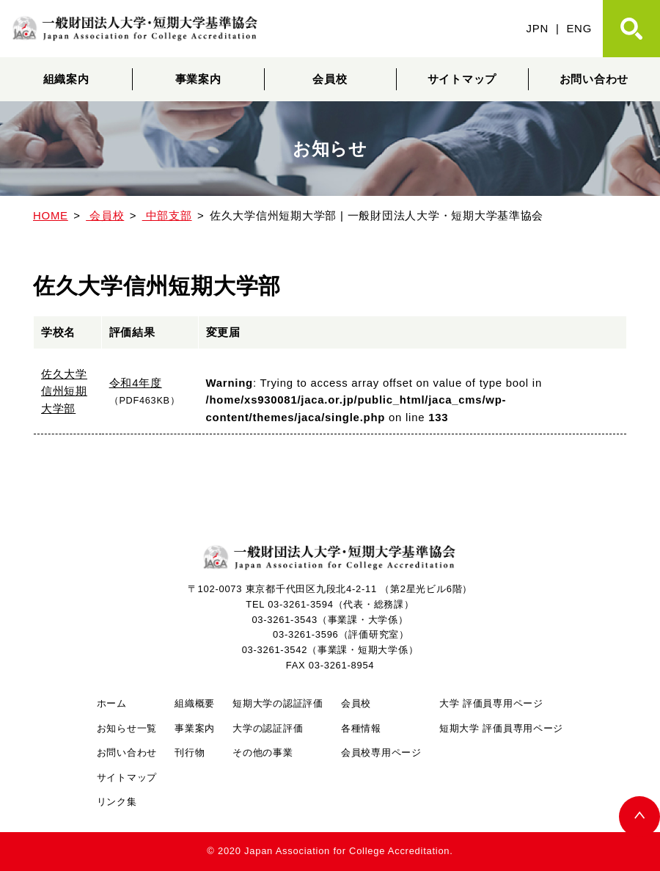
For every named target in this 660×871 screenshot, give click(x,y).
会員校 (329, 79)
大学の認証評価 (267, 728)
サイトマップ (462, 79)
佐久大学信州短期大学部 (64, 391)
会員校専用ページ (381, 752)
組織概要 (195, 703)
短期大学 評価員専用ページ (501, 728)
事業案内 (198, 79)
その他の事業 (262, 752)
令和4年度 (135, 382)
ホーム (112, 703)
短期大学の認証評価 (277, 703)
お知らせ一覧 (127, 728)
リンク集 (117, 801)
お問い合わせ (594, 79)
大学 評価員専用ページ (491, 703)
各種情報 (361, 728)
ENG (579, 28)
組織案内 (66, 79)
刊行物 (190, 752)
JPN (538, 28)
